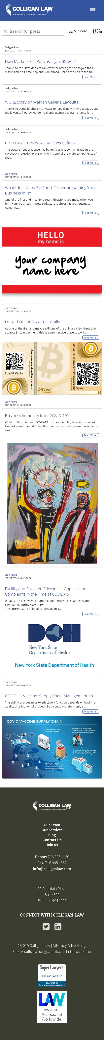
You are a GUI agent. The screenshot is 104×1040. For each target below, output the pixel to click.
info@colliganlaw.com (52, 868)
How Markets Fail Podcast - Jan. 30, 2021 (41, 61)
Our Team (52, 824)
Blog (52, 834)
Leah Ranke (11, 173)
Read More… (91, 77)
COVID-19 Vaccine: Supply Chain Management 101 (50, 696)
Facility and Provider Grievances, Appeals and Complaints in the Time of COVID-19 (46, 591)
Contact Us (52, 839)
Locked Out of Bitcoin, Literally (32, 322)
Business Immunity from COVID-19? (36, 415)
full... (92, 72)
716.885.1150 (58, 856)
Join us (52, 844)
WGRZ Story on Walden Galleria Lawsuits (41, 102)
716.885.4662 (56, 862)
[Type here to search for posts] (33, 31)
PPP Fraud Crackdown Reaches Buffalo (40, 143)
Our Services (52, 829)
